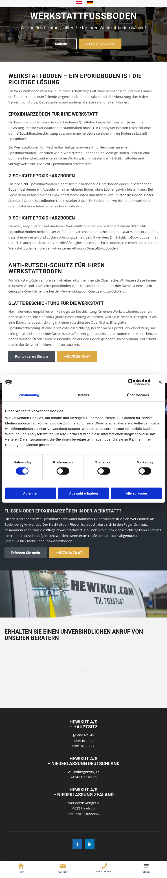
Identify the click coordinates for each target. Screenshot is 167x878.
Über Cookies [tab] (138, 395)
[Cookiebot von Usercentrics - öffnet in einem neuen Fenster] (130, 382)
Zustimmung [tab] (29, 395)
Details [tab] (83, 395)
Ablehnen (30, 493)
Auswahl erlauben (83, 493)
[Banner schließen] (160, 382)
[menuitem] (79, 2)
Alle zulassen (136, 493)
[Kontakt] (61, 44)
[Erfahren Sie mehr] (25, 552)
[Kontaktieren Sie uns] (31, 356)
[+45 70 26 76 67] (100, 44)
